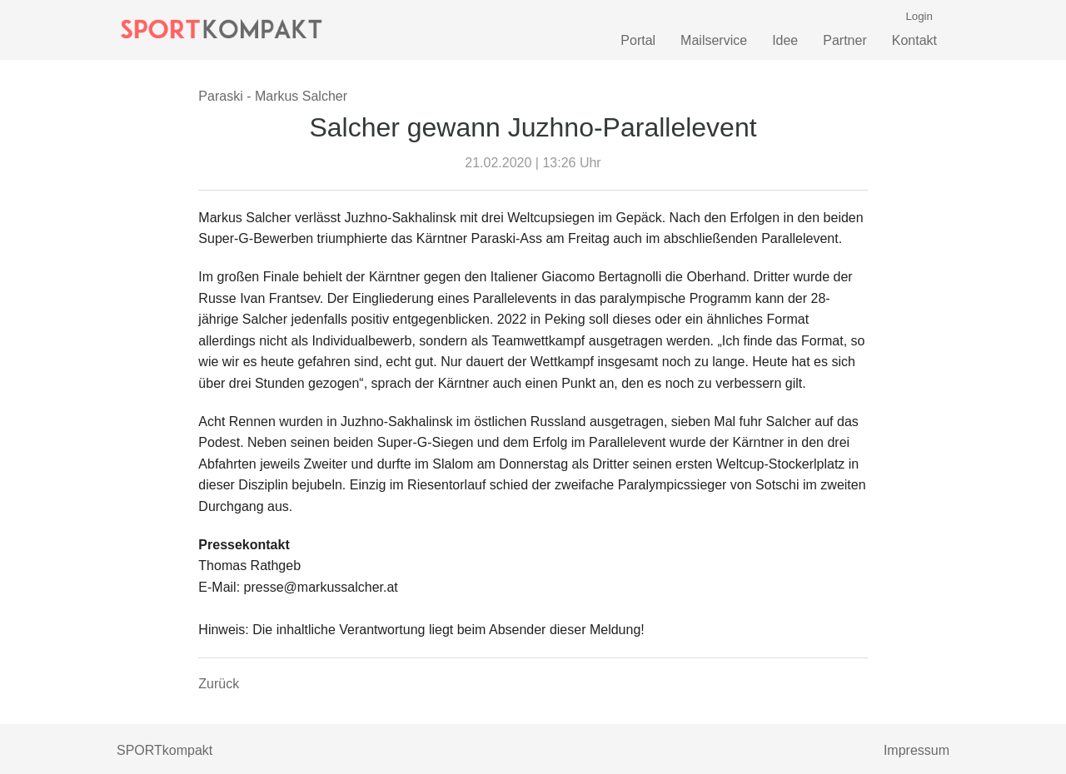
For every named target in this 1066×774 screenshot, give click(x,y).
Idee (785, 40)
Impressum (916, 750)
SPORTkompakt (164, 750)
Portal (637, 40)
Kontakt (914, 40)
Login (919, 16)
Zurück (218, 684)
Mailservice (713, 40)
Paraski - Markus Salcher (272, 96)
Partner (844, 40)
